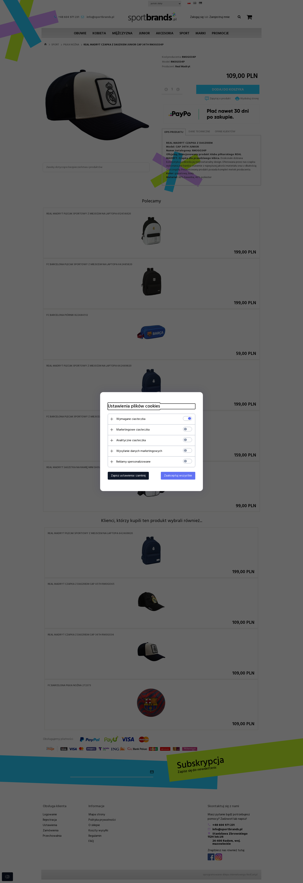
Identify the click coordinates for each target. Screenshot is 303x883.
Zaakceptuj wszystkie (178, 475)
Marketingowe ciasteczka (133, 429)
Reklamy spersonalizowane (133, 461)
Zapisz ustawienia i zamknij (128, 475)
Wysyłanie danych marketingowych (139, 450)
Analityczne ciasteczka (131, 440)
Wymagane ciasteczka (130, 418)
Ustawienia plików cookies (134, 406)
